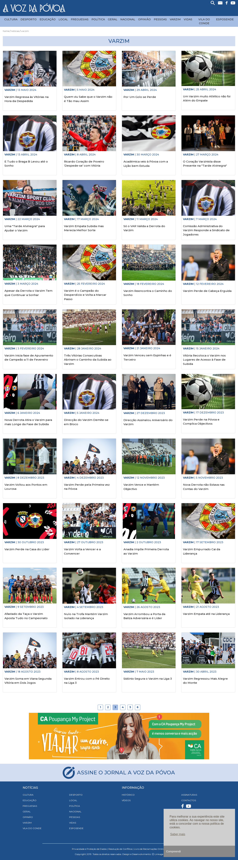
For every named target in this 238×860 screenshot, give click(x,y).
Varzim (175, 19)
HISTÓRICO (128, 794)
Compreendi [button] (173, 851)
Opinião (144, 19)
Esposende (225, 19)
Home (6, 31)
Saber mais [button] (177, 834)
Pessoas (160, 19)
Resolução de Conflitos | (120, 849)
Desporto (28, 19)
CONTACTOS (188, 800)
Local (63, 19)
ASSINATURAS (189, 794)
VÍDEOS (126, 800)
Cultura (10, 19)
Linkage (159, 854)
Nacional (127, 19)
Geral (112, 19)
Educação (48, 19)
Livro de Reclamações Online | (150, 849)
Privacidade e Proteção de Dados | (90, 849)
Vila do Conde (204, 21)
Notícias (15, 31)
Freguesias (80, 19)
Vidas (188, 19)
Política (98, 19)
